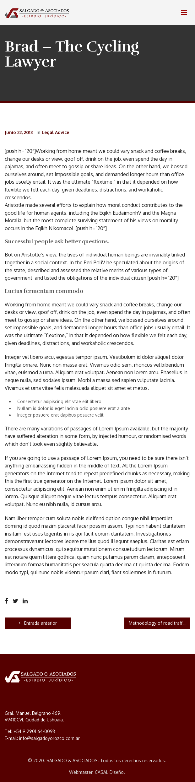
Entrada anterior (38, 623)
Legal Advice (55, 132)
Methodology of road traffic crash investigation (159, 623)
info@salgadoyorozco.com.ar (49, 738)
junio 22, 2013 (19, 132)
